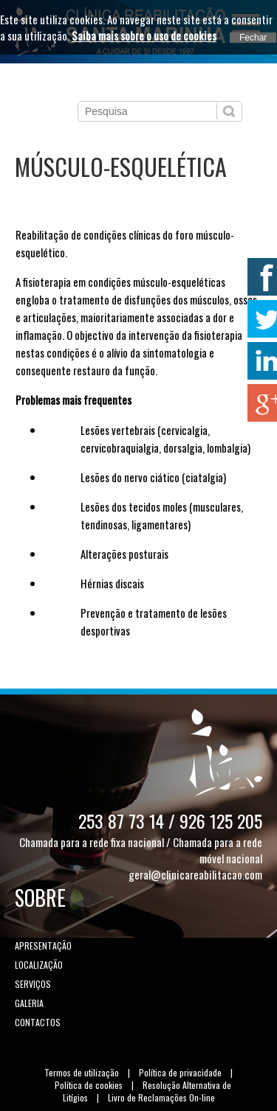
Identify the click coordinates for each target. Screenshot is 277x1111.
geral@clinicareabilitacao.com (195, 874)
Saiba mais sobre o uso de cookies (144, 35)
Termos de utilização (81, 1072)
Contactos (38, 1022)
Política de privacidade (180, 1072)
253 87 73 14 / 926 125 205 (170, 820)
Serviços (33, 984)
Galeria (29, 1003)
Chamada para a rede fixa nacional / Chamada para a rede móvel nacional (140, 850)
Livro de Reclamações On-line (161, 1097)
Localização (39, 964)
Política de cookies (89, 1085)
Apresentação (43, 945)
